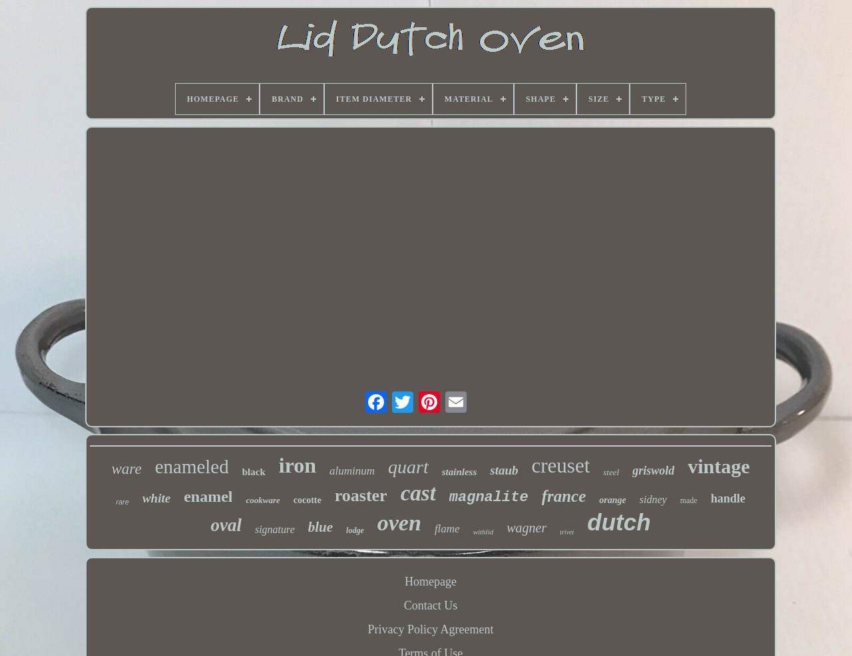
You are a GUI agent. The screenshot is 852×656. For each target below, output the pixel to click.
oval (226, 525)
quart (408, 467)
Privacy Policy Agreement (431, 629)
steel (611, 472)
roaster (361, 495)
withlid (483, 532)
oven (399, 522)
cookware (263, 500)
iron (297, 465)
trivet (567, 532)
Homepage (431, 581)
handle (728, 498)
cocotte (307, 500)
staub (504, 470)
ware (126, 469)
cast (418, 493)
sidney (653, 499)
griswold (653, 470)
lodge (355, 530)
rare (122, 502)
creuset (561, 465)
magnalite (489, 497)
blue (320, 527)
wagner (526, 527)
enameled (192, 466)
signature (275, 529)
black (254, 472)
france (564, 496)
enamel (208, 496)
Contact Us (431, 605)
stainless (459, 472)
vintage (718, 466)
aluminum (352, 471)
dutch (618, 522)
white (156, 498)
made (689, 500)
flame (447, 528)
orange (612, 500)
